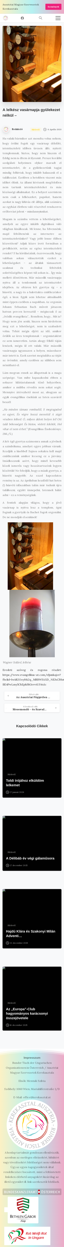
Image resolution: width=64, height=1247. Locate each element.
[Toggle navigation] (58, 18)
